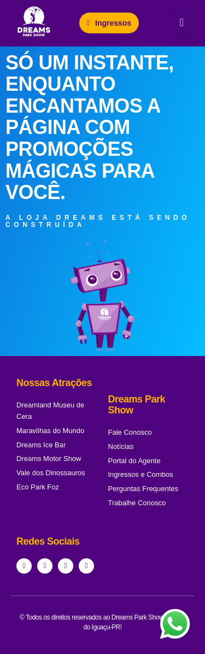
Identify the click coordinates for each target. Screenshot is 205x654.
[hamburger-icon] (181, 23)
